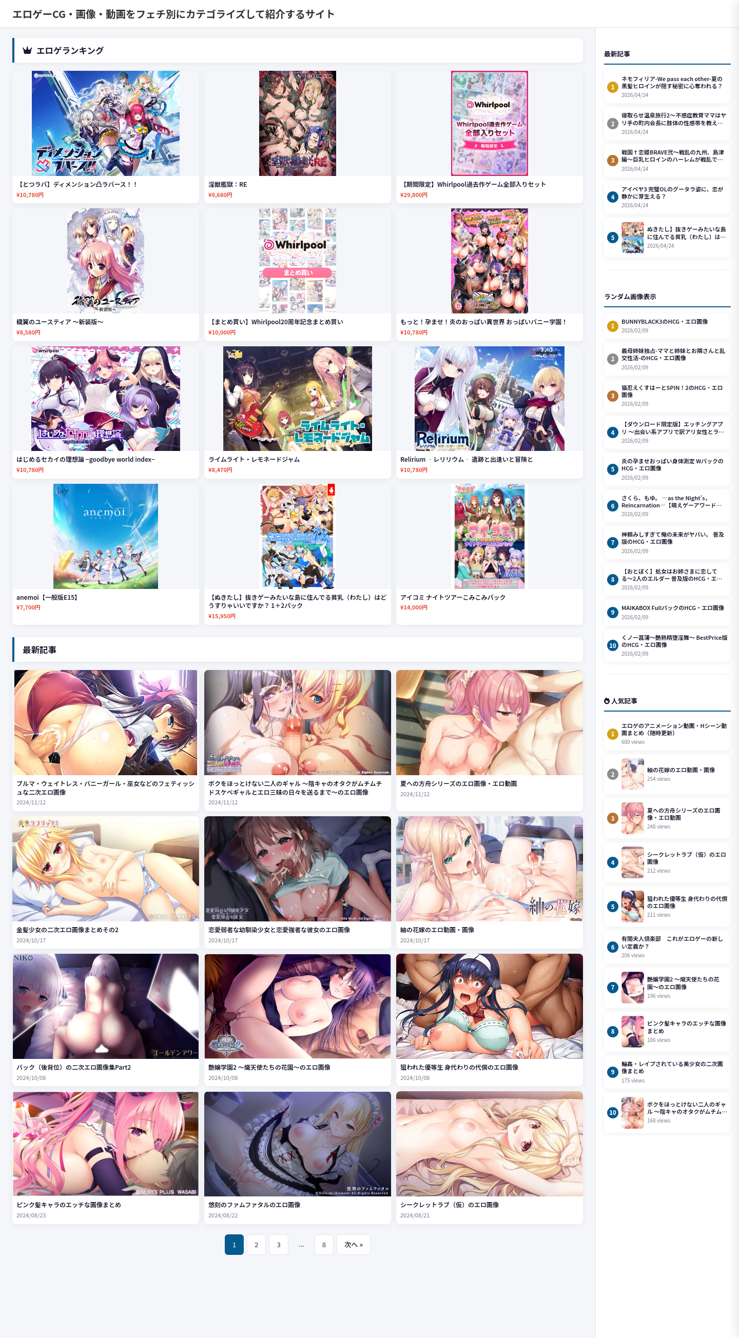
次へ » (353, 1244)
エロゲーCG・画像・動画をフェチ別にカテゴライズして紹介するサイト (173, 13)
